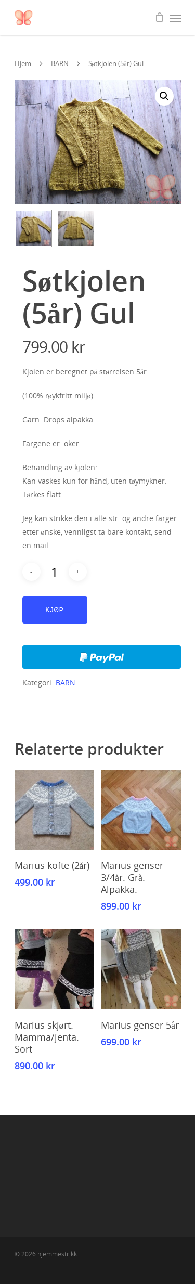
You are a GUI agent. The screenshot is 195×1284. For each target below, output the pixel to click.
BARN (60, 63)
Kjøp (55, 610)
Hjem (23, 63)
